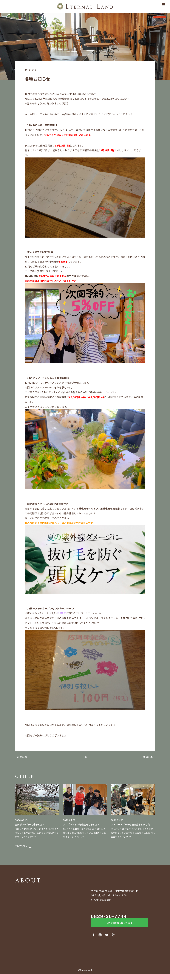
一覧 (85, 757)
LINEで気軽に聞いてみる (116, 923)
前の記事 (22, 757)
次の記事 (148, 757)
